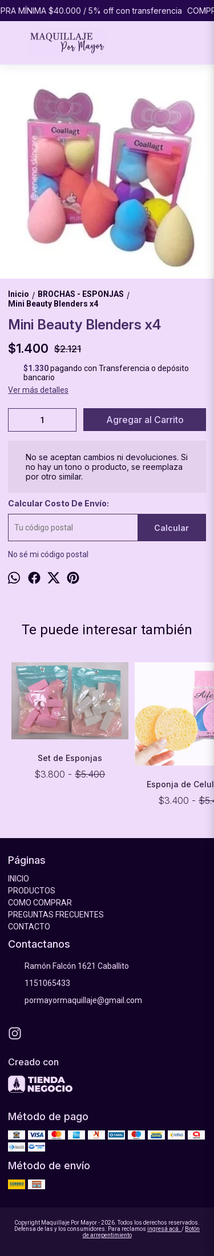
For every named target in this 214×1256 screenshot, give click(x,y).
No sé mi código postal (48, 554)
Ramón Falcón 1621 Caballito (68, 966)
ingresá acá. (164, 1229)
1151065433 (39, 984)
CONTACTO (29, 926)
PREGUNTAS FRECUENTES (56, 914)
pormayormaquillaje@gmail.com (75, 1001)
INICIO (18, 878)
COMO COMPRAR (40, 902)
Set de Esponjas (70, 758)
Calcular (171, 528)
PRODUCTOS (31, 890)
